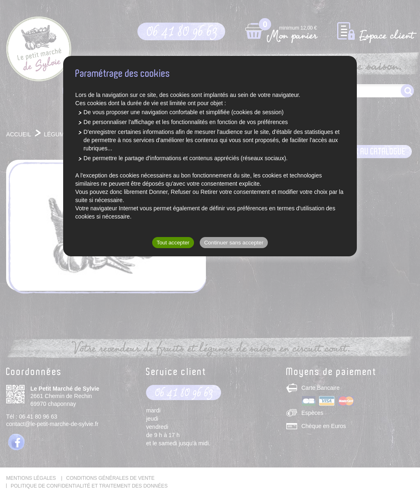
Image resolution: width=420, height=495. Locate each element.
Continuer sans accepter (233, 242)
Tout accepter (173, 242)
